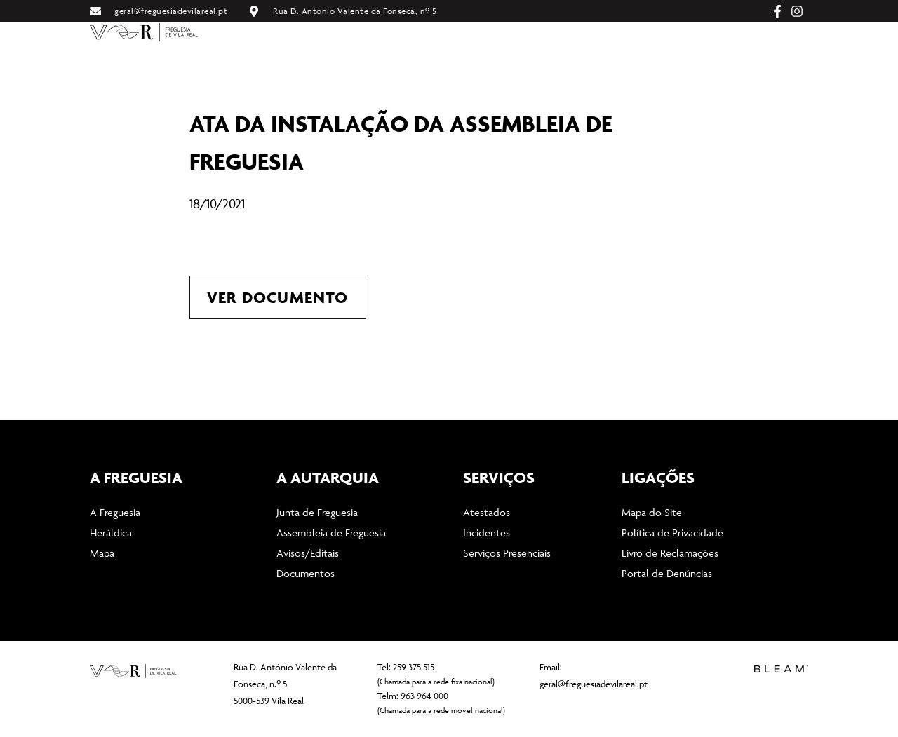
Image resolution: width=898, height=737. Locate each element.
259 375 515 (413, 666)
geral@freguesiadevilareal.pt (594, 683)
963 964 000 (424, 695)
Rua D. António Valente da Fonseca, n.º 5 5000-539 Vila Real (285, 683)
